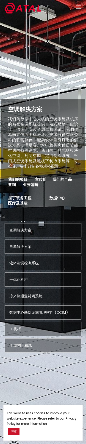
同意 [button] (14, 431)
